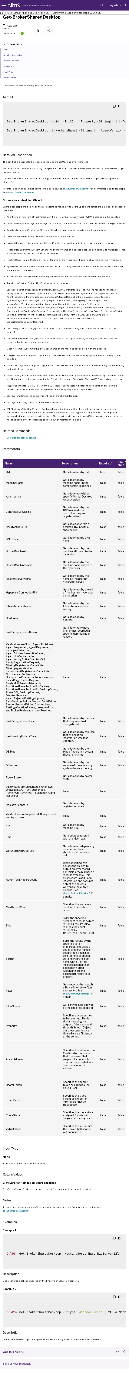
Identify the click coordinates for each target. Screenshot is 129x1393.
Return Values (11, 77)
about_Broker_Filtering (75, 188)
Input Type (10, 71)
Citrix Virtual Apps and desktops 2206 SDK (77, 12)
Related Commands (14, 60)
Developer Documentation (30, 5)
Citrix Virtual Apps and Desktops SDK (28, 12)
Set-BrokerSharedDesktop (21, 437)
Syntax (8, 49)
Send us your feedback (17, 1363)
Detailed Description (14, 55)
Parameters (10, 66)
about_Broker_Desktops (20, 192)
